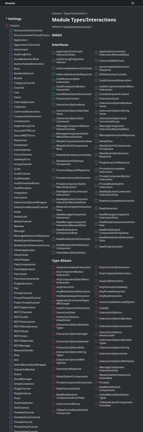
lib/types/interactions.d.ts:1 (77, 26)
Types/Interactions (75, 13)
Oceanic (10, 3)
